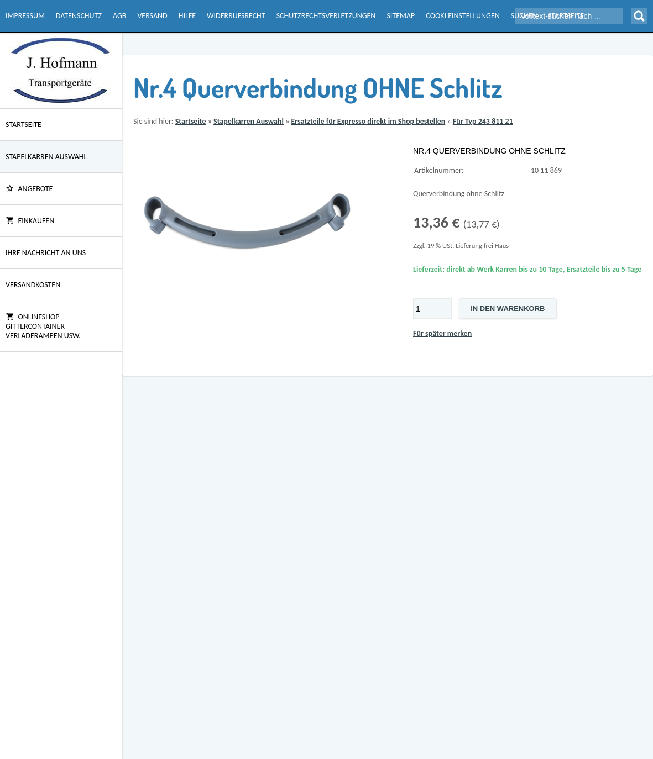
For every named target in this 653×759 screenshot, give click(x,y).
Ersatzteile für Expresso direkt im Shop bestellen (368, 121)
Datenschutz (79, 15)
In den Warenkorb (508, 308)
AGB (119, 15)
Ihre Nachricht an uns (46, 252)
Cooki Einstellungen (462, 15)
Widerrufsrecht (236, 15)
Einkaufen (30, 220)
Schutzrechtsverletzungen (326, 15)
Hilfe (187, 15)
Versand (152, 15)
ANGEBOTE (29, 188)
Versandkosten (33, 284)
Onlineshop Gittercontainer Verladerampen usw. (43, 326)
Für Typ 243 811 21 (483, 121)
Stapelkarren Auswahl (46, 156)
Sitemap (400, 15)
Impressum (25, 15)
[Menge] (432, 308)
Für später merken (442, 333)
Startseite (23, 124)
